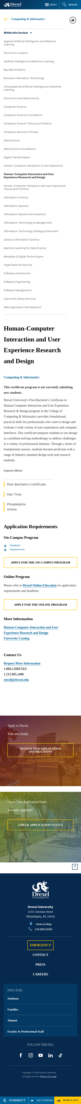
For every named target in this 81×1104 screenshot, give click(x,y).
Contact (40, 955)
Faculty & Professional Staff (25, 1031)
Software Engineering (17, 281)
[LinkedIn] (50, 1055)
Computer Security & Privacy (21, 132)
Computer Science (15, 106)
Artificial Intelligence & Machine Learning (29, 61)
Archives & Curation (16, 53)
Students (13, 998)
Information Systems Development (25, 214)
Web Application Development (22, 307)
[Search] (68, 4)
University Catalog (16, 638)
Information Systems (16, 206)
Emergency (40, 945)
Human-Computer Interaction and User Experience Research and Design (29, 176)
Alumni (12, 1020)
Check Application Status (40, 825)
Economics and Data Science (21, 98)
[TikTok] (60, 1055)
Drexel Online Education (40, 585)
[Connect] (14, 1100)
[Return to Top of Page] (75, 867)
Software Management (18, 290)
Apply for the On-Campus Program (40, 562)
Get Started (41, 1100)
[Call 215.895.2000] (40, 929)
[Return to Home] (12, 4)
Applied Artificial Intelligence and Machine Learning (30, 43)
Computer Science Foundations (23, 115)
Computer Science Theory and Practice (28, 123)
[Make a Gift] (67, 1100)
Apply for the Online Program (40, 604)
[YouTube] (40, 1055)
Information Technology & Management (28, 222)
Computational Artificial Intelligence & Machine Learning (33, 88)
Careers (40, 974)
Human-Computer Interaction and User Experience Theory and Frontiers (35, 187)
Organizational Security (18, 264)
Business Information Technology (24, 78)
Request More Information (22, 663)
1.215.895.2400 (14, 674)
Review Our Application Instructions (40, 750)
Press (40, 964)
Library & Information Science (21, 239)
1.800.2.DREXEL (15, 669)
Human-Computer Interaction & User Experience (33, 165)
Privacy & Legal (48, 1076)
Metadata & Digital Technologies (23, 256)
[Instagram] (31, 1055)
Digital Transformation (17, 157)
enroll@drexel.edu (16, 680)
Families (12, 1009)
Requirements (14, 549)
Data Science (12, 140)
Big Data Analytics (15, 69)
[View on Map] (40, 924)
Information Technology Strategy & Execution (31, 231)
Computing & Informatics (24, 19)
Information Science (16, 197)
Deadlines (12, 545)
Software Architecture (17, 273)
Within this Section (16, 32)
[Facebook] (21, 1055)
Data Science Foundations (20, 149)
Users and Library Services (20, 298)
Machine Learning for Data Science (25, 248)
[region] (40, 493)
